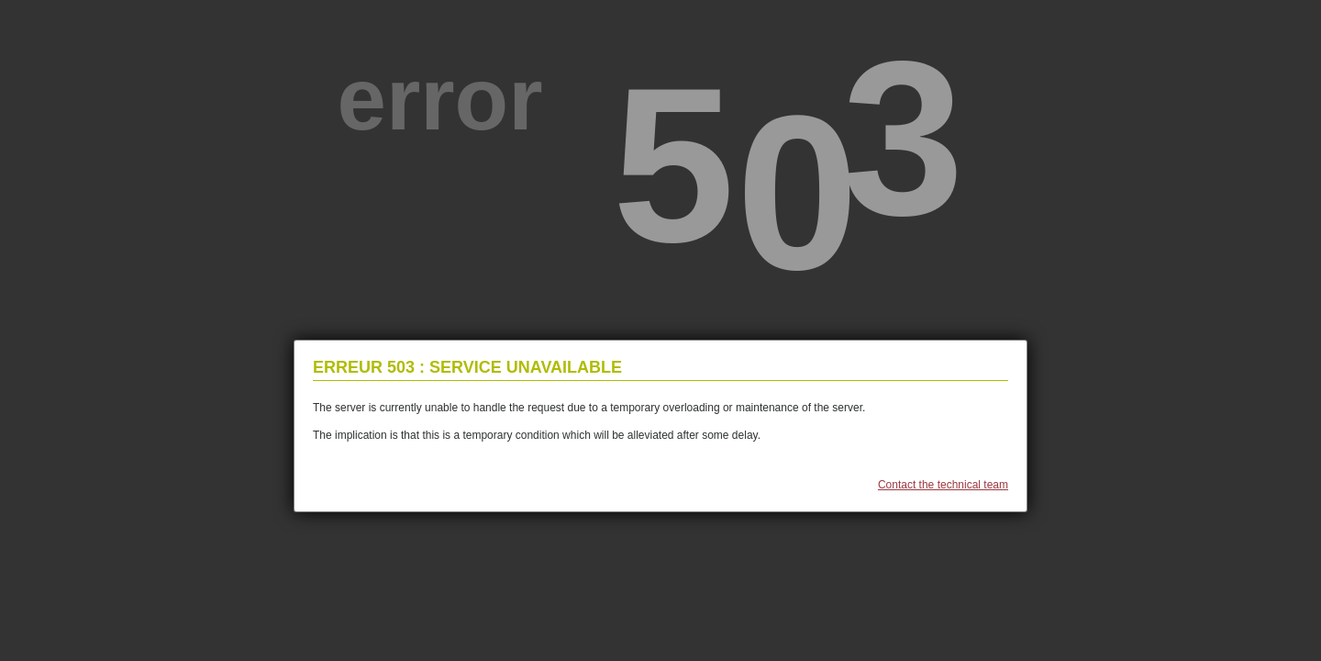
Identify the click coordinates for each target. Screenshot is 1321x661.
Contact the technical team (943, 484)
